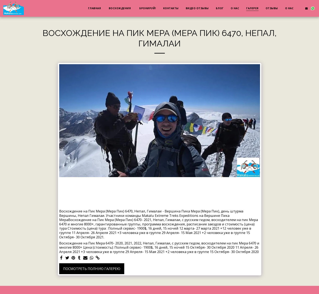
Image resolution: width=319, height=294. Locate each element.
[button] (300, 8)
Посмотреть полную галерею (91, 268)
